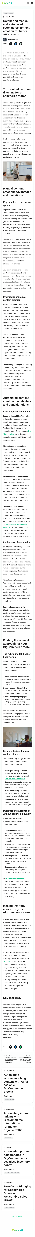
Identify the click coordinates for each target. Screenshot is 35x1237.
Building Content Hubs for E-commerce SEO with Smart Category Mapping (25, 1060)
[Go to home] (7, 3)
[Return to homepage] (17, 1230)
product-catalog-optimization (12, 1172)
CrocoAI (6, 961)
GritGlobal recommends (15, 878)
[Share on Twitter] (10, 43)
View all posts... (17, 1216)
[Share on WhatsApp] (20, 43)
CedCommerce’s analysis (15, 779)
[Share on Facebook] (15, 43)
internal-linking (8, 1137)
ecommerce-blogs (8, 13)
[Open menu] (32, 3)
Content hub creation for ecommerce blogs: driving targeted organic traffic (10, 1060)
